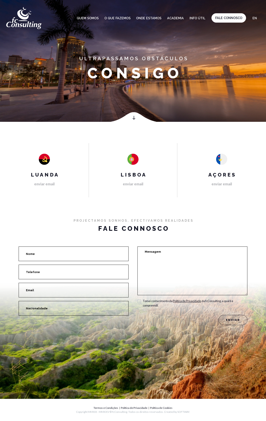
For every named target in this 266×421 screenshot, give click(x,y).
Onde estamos (148, 18)
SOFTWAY (183, 411)
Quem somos (88, 18)
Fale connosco (228, 18)
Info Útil (197, 18)
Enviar (233, 320)
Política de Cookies (161, 407)
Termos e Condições (106, 407)
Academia (175, 18)
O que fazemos (117, 18)
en (254, 18)
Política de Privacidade (187, 301)
